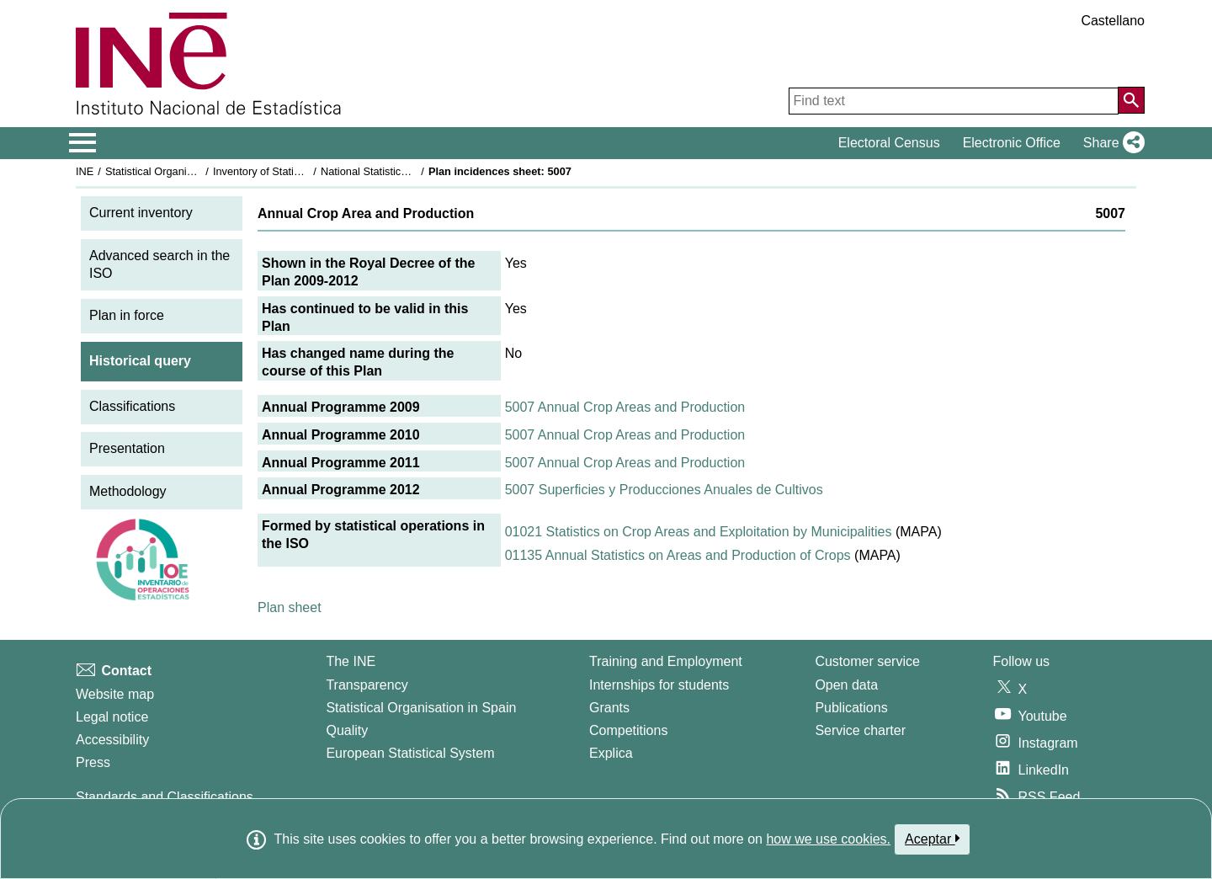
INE (84, 171)
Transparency (366, 685)
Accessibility (112, 739)
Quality (347, 730)
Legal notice (112, 717)
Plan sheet (290, 607)
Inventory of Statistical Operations (293, 171)
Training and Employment (665, 661)
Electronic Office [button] (1011, 143)
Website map (115, 694)
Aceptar (932, 838)
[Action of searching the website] (1131, 100)
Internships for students (659, 685)
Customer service (867, 661)
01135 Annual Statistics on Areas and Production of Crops (678, 555)
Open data (846, 685)
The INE (350, 661)
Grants (609, 708)
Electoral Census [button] (889, 143)
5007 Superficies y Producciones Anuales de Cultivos (664, 489)
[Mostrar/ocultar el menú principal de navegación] (82, 143)
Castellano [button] (1113, 20)
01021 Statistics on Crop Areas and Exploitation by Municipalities (698, 532)
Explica (611, 753)
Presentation (127, 448)
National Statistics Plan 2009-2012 (403, 171)
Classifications (132, 406)
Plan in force (126, 315)
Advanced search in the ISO (159, 264)
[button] (1110, 143)
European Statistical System (410, 753)
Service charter (860, 730)
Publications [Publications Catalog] (851, 708)
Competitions (628, 730)
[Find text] (954, 101)
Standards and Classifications (164, 797)
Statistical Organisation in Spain (181, 171)
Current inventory (141, 212)
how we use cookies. (828, 839)
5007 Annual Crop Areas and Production (625, 407)
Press (93, 762)
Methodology (128, 491)
